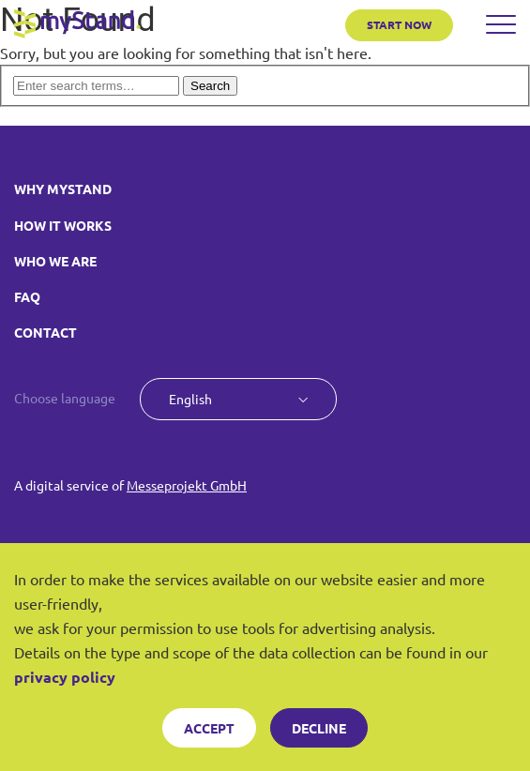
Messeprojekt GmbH (187, 484)
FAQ (27, 296)
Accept (209, 727)
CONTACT (45, 332)
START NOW (399, 24)
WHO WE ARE (55, 260)
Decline (319, 727)
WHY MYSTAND (63, 188)
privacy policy (64, 677)
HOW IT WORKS (63, 225)
